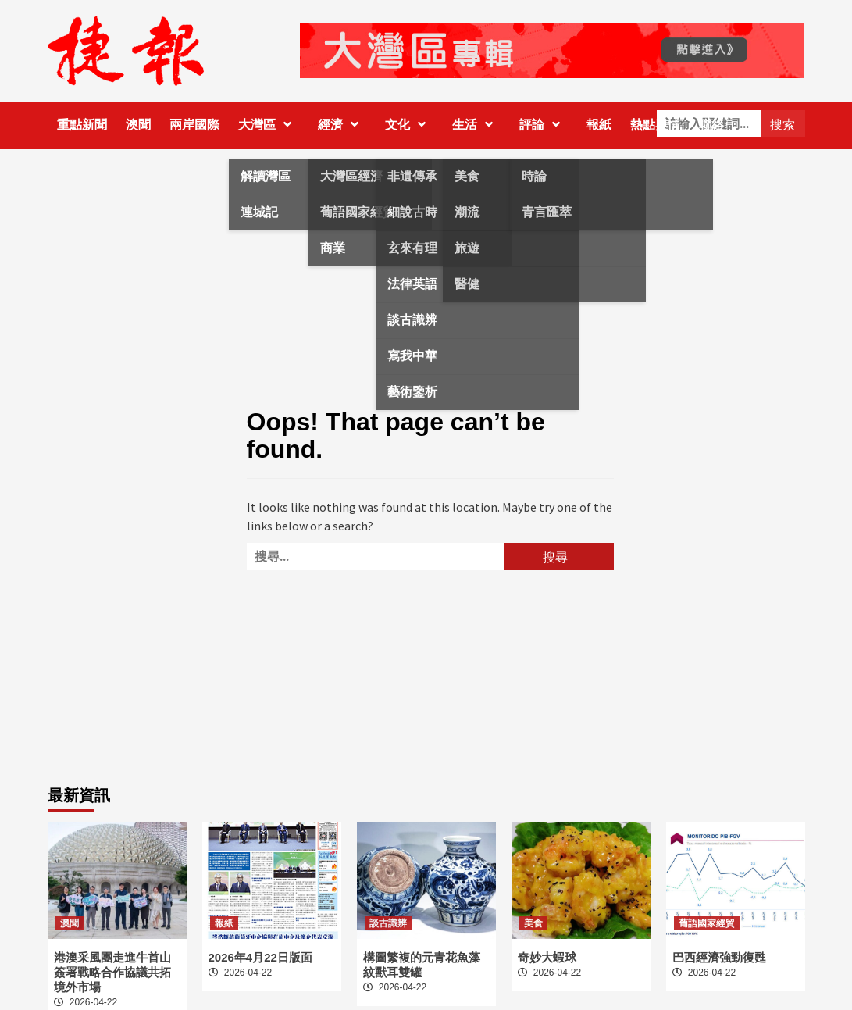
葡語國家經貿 (707, 923)
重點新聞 (82, 124)
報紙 (598, 124)
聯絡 (711, 124)
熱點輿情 (655, 124)
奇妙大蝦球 (547, 957)
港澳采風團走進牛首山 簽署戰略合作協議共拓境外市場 (112, 972)
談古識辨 (388, 923)
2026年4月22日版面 (260, 957)
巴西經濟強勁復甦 (719, 957)
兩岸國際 (194, 124)
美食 (533, 923)
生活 (476, 124)
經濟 (342, 124)
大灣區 (268, 124)
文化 (409, 124)
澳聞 (138, 124)
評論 (543, 124)
